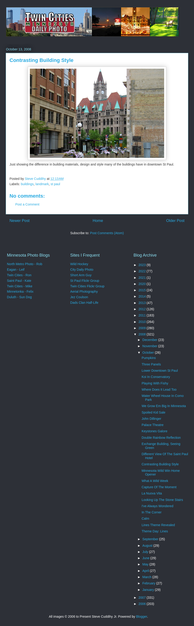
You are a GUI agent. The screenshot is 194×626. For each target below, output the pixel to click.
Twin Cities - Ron (19, 275)
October (148, 352)
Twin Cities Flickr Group (87, 286)
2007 (142, 597)
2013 (142, 303)
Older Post (175, 220)
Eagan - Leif (16, 269)
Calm (145, 518)
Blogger (141, 616)
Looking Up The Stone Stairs (162, 500)
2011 (142, 315)
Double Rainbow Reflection (161, 437)
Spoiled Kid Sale (154, 412)
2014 (142, 296)
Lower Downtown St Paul (160, 370)
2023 (142, 265)
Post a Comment (27, 204)
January (148, 590)
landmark (42, 184)
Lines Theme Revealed (158, 525)
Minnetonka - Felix (20, 291)
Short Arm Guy (80, 275)
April (146, 571)
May (145, 564)
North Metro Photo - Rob (24, 264)
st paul (55, 184)
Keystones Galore (154, 431)
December (150, 340)
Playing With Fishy (155, 383)
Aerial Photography (84, 291)
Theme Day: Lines (155, 531)
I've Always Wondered (157, 506)
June (146, 558)
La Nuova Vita (152, 493)
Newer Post (19, 220)
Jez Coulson (79, 297)
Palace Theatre (153, 425)
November (150, 346)
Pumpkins (149, 358)
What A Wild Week (155, 481)
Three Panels (151, 364)
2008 (142, 334)
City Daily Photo (81, 269)
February (149, 583)
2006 (142, 604)
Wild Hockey (79, 264)
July (145, 552)
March (147, 577)
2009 (142, 328)
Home (98, 220)
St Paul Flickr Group (84, 280)
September (150, 539)
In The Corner (152, 512)
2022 (142, 271)
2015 (142, 290)
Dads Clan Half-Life (84, 302)
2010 (142, 322)
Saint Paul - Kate (19, 280)
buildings (27, 184)
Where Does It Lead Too (159, 389)
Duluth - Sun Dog (19, 297)
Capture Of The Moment (159, 487)
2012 (142, 309)
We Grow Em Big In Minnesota (164, 406)
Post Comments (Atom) (107, 233)
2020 (142, 284)
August (147, 545)
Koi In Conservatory (156, 377)
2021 (142, 277)
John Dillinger (151, 418)
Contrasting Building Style (160, 464)
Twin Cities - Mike (19, 286)
